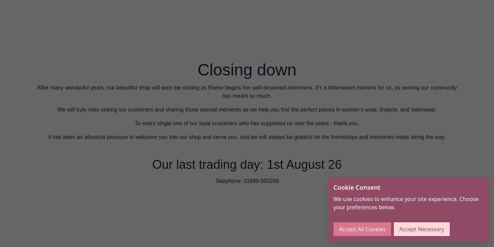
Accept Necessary (421, 229)
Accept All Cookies (362, 229)
